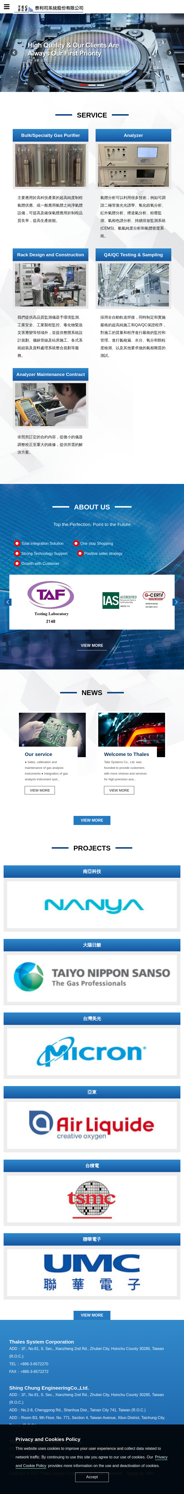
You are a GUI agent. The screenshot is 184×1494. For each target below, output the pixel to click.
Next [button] (176, 602)
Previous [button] (8, 602)
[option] (51, 602)
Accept (92, 1477)
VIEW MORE (92, 645)
